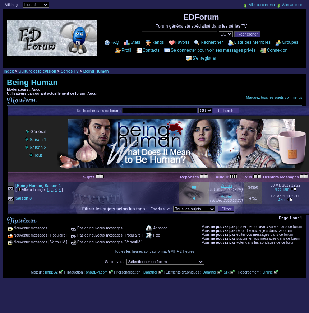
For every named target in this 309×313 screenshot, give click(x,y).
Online (267, 272)
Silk (226, 272)
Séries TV (70, 71)
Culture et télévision (37, 71)
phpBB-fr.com (97, 272)
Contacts (151, 50)
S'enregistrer (204, 58)
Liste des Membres (252, 42)
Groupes (290, 42)
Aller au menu (293, 5)
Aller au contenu (262, 5)
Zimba (226, 185)
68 (194, 187)
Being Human (96, 71)
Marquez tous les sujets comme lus (274, 97)
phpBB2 (51, 272)
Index (9, 71)
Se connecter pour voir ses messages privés (213, 50)
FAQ (115, 42)
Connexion (277, 50)
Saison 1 (35, 139)
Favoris (182, 42)
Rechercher (211, 42)
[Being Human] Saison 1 (38, 185)
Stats (135, 42)
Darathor (150, 272)
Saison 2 (35, 147)
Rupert (226, 196)
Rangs (158, 42)
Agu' (281, 200)
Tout (35, 155)
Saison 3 (23, 198)
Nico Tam (281, 189)
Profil (126, 50)
